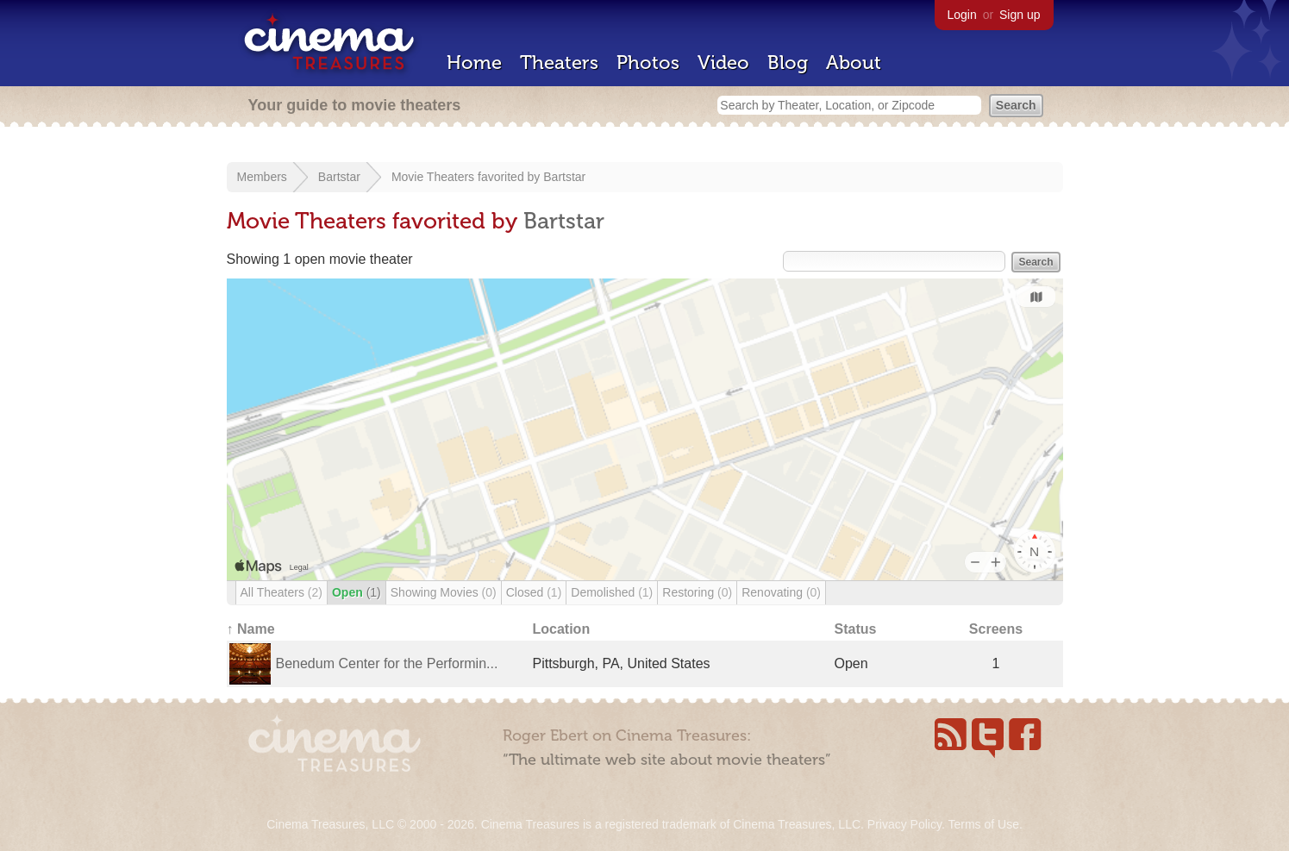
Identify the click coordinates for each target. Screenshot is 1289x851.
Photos (647, 62)
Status (856, 629)
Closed (534, 592)
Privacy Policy (904, 824)
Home (474, 62)
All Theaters (281, 592)
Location (562, 629)
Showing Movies (444, 592)
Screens (996, 629)
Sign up (1019, 15)
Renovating (781, 592)
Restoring (697, 592)
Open (356, 592)
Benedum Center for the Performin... (387, 663)
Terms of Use (983, 824)
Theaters (559, 62)
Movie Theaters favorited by (467, 177)
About (853, 62)
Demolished (612, 592)
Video (723, 62)
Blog (787, 62)
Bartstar (339, 177)
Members (262, 177)
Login (962, 15)
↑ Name (251, 629)
